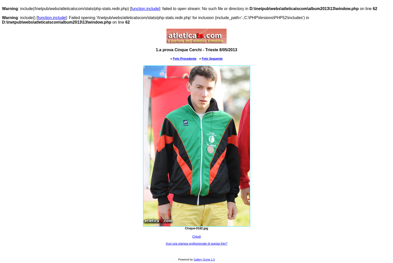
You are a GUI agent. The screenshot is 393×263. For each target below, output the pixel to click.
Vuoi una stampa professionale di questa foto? (196, 243)
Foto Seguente (212, 58)
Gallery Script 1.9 (204, 259)
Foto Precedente (185, 58)
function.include (145, 9)
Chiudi (196, 236)
